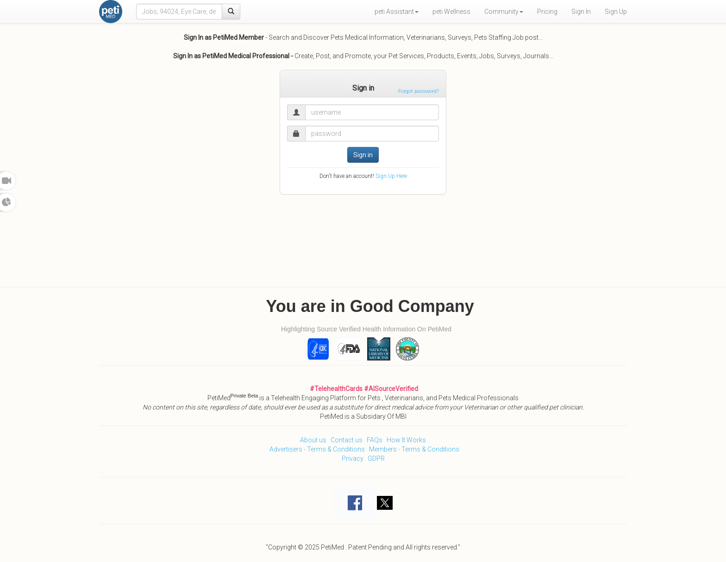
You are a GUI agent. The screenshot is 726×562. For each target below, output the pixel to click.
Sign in (363, 155)
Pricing (547, 11)
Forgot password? (418, 91)
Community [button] (503, 11)
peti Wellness (451, 11)
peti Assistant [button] (397, 11)
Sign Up (616, 11)
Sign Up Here (391, 176)
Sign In (581, 11)
